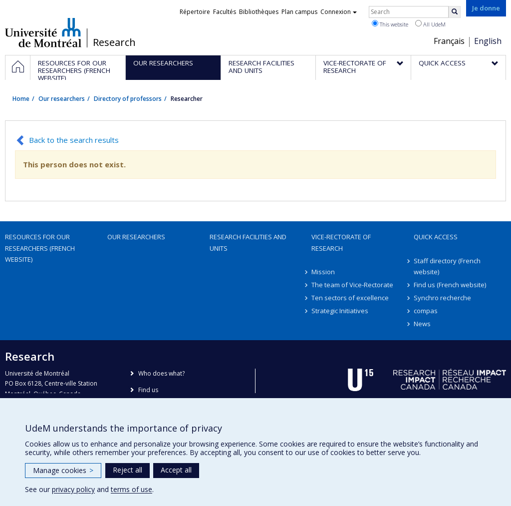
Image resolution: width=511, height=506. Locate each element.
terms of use (131, 489)
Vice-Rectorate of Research (341, 242)
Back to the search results (74, 140)
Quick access (436, 236)
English (488, 40)
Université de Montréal (43, 32)
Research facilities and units (248, 242)
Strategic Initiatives (339, 310)
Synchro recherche (442, 297)
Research (114, 42)
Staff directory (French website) (447, 266)
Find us (148, 390)
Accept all (176, 470)
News (422, 323)
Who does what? (161, 373)
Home (20, 98)
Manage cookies (63, 470)
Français (449, 40)
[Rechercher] (455, 12)
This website (390, 24)
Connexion (338, 11)
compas (426, 310)
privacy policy (73, 489)
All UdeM (430, 24)
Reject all (127, 470)
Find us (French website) (450, 284)
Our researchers (61, 98)
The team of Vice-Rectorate (352, 284)
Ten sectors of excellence (350, 297)
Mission (323, 271)
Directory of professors (128, 98)
